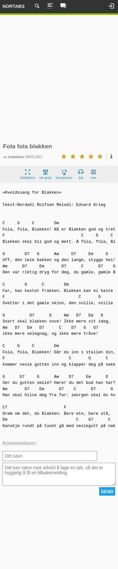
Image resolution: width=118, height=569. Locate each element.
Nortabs (14, 6)
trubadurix (16, 157)
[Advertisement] (59, 79)
